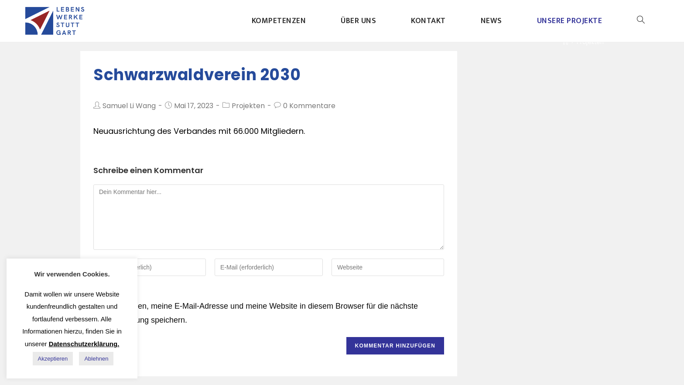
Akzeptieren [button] (53, 358)
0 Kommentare (309, 106)
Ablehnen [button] (96, 358)
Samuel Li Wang (129, 106)
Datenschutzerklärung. (84, 344)
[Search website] (640, 21)
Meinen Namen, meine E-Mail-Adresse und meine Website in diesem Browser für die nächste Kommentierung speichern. (255, 313)
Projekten (248, 106)
